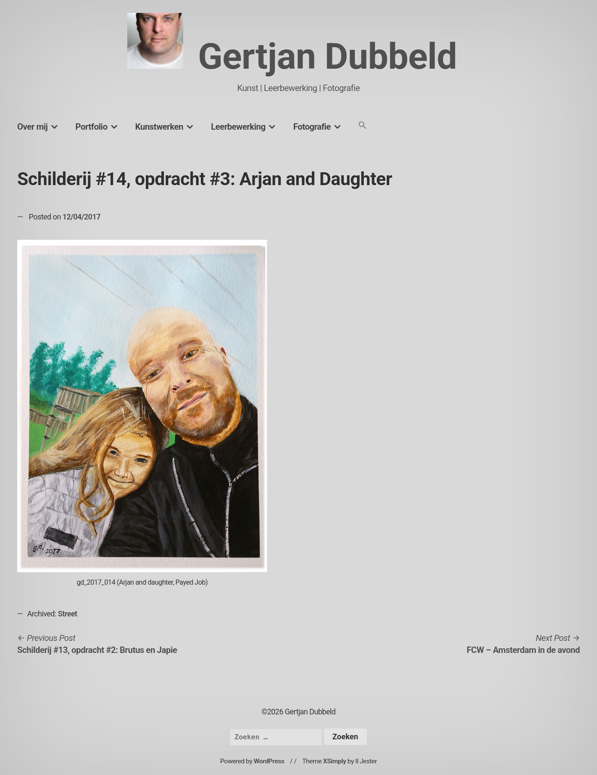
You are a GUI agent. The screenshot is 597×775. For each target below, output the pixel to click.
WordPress (269, 761)
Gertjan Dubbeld (327, 56)
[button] (362, 126)
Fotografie (312, 127)
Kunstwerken (159, 127)
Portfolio (91, 127)
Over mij (32, 127)
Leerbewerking (238, 127)
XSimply (334, 761)
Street (67, 614)
